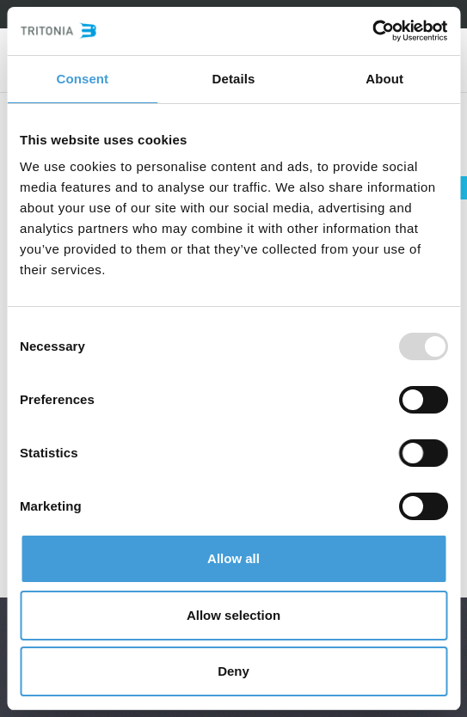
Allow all (233, 558)
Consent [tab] (82, 78)
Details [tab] (233, 78)
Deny (233, 671)
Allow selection (233, 615)
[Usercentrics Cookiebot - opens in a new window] (372, 31)
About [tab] (384, 78)
